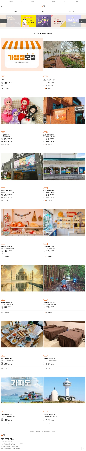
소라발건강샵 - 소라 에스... (49, 358)
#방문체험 (14, 11)
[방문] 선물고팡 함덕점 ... (49, 135)
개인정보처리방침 (46, 431)
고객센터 (11, 1)
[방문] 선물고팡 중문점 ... (49, 190)
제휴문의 (54, 431)
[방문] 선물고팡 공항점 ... (7, 190)
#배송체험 (43, 11)
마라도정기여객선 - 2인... (49, 414)
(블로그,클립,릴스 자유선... (49, 79)
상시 (3, 76)
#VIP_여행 (71, 11)
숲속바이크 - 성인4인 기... (49, 302)
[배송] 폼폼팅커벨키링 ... (7, 135)
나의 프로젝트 (75, 1)
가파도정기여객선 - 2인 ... (7, 414)
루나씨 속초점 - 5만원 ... (49, 246)
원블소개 (32, 431)
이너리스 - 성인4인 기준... (7, 302)
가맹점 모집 (4, 79)
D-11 (46, 76)
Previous (3, 21)
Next (82, 21)
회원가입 (54, 1)
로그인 (32, 1)
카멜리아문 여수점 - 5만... (7, 246)
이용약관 (38, 431)
